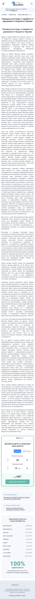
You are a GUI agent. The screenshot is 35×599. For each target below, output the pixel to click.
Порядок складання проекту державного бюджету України (15, 508)
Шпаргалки (12, 14)
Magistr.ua (14, 10)
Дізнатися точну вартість (17, 482)
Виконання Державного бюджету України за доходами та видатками (17, 498)
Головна (4, 14)
